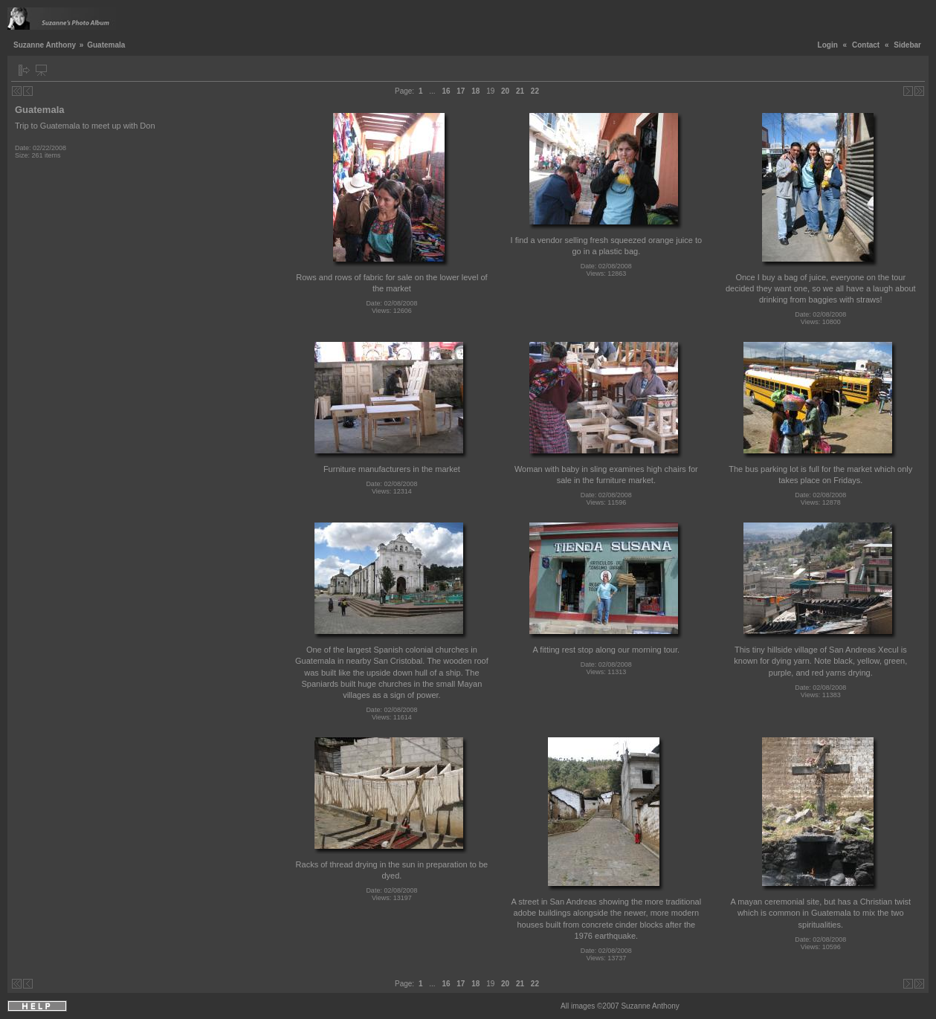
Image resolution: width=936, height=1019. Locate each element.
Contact (865, 45)
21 (520, 91)
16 (446, 91)
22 (535, 91)
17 (460, 91)
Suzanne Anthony (44, 45)
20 (505, 91)
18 (475, 91)
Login (828, 45)
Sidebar (907, 45)
